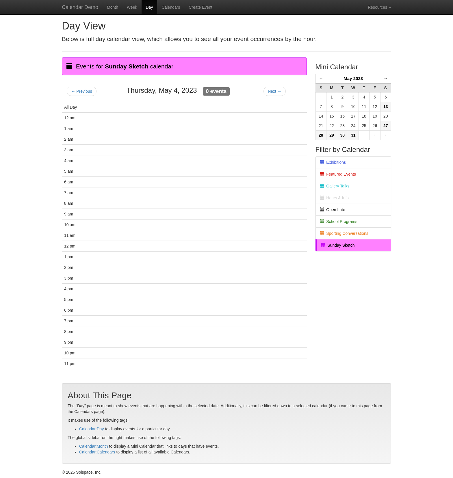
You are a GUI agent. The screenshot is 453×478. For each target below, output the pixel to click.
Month (112, 7)
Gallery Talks (335, 186)
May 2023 (353, 78)
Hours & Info (334, 198)
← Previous (81, 91)
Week (132, 7)
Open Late (332, 209)
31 (353, 135)
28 (321, 135)
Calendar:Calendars (97, 452)
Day (149, 7)
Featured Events (338, 174)
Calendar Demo (80, 7)
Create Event (200, 7)
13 (385, 106)
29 (331, 135)
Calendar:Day (91, 429)
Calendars (170, 7)
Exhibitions (333, 162)
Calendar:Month (93, 446)
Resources (379, 7)
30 (342, 135)
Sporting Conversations (344, 233)
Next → (274, 91)
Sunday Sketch (338, 245)
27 (385, 125)
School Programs (338, 221)
